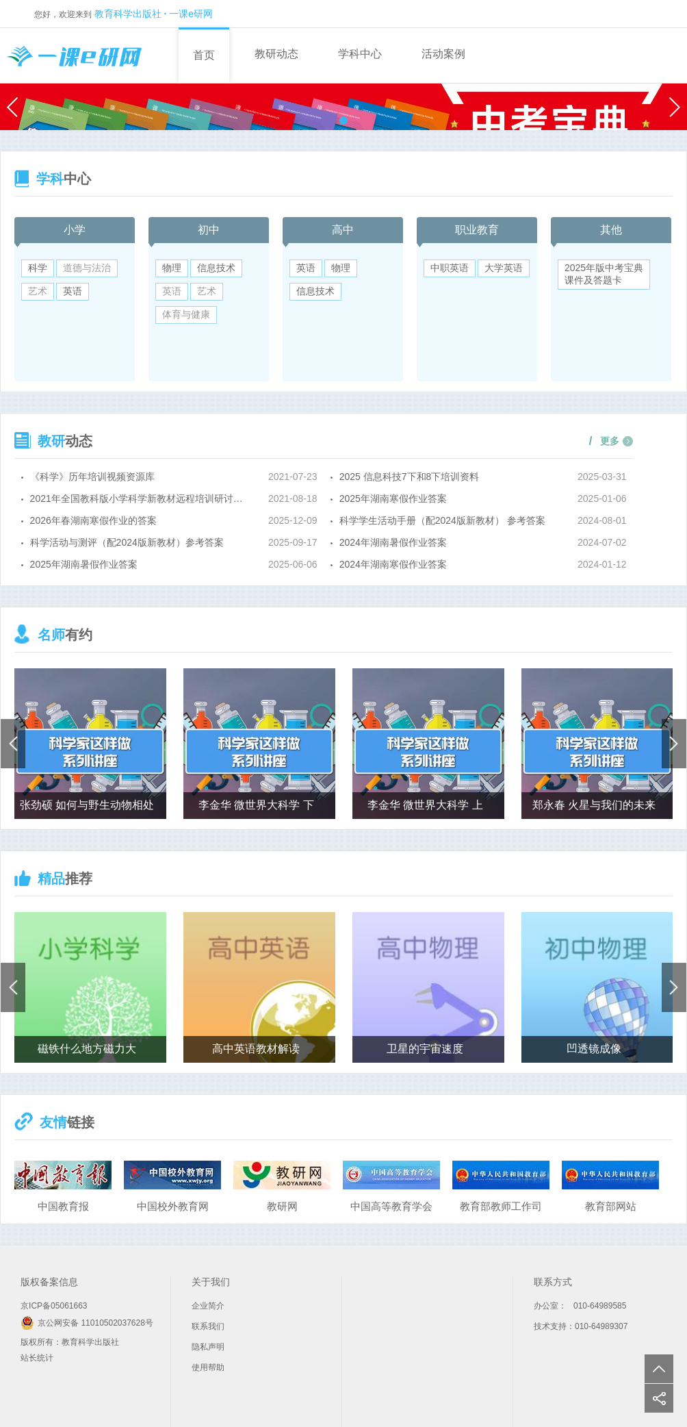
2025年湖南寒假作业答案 (393, 498)
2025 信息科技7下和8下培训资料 (409, 476)
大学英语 (503, 267)
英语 (72, 291)
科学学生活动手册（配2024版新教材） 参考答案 (442, 520)
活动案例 (443, 54)
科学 (37, 267)
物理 (171, 267)
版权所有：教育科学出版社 (70, 1342)
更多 (604, 441)
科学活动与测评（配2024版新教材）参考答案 (127, 542)
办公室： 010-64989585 (580, 1306)
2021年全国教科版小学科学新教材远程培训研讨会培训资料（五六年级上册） (141, 498)
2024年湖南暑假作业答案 (393, 542)
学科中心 (360, 54)
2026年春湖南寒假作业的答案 (93, 520)
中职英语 (449, 267)
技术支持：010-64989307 (580, 1326)
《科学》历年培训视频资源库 (92, 476)
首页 (204, 55)
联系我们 (208, 1326)
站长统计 (37, 1358)
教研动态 (276, 54)
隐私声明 (208, 1347)
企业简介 (208, 1306)
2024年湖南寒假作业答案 (393, 564)
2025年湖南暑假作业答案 (84, 564)
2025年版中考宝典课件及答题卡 (604, 274)
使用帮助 (208, 1367)
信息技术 (216, 267)
